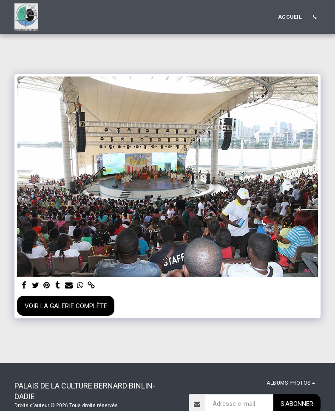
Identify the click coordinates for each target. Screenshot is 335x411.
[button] (314, 17)
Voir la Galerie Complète (66, 306)
